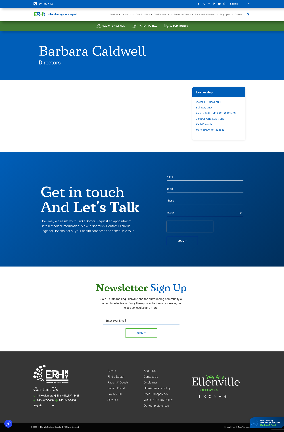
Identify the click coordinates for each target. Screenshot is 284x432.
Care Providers (144, 14)
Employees (226, 14)
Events (111, 371)
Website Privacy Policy (158, 400)
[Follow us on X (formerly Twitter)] (204, 4)
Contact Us (151, 376)
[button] (248, 14)
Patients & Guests (183, 14)
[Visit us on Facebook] (199, 4)
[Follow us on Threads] (225, 4)
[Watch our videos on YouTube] (220, 4)
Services (115, 14)
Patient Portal (116, 388)
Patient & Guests (118, 382)
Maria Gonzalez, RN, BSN (210, 130)
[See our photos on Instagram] (209, 4)
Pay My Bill (114, 394)
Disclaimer (150, 382)
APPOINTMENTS (179, 26)
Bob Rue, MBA (204, 107)
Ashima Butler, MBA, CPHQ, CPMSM (216, 113)
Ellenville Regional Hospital (62, 14)
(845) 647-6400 (268, 425)
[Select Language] (240, 3)
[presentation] (190, 226)
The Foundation (163, 14)
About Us (128, 14)
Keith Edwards (204, 124)
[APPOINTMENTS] (166, 26)
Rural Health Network (206, 14)
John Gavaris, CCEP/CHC (210, 118)
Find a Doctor (115, 376)
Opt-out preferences (156, 405)
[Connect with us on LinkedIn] (215, 4)
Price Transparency (156, 394)
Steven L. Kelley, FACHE (209, 101)
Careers (238, 14)
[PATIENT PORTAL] (134, 26)
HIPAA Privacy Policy (157, 388)
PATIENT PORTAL (148, 26)
